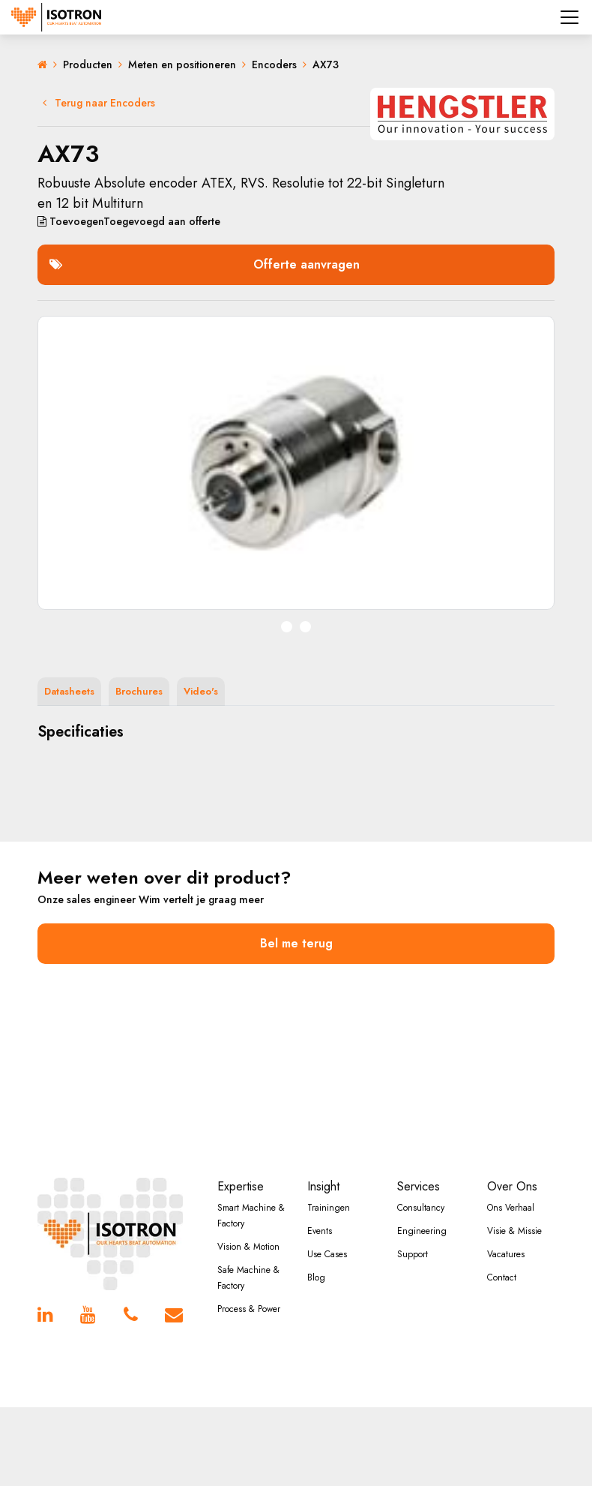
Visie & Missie (514, 1231)
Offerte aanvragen (204, 264)
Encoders (274, 64)
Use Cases (327, 1254)
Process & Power (248, 1309)
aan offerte (128, 221)
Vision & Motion (248, 1246)
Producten (87, 64)
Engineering (422, 1231)
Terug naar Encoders (99, 102)
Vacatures (506, 1254)
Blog (316, 1277)
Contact (501, 1277)
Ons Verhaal (510, 1207)
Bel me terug (296, 943)
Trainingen (328, 1207)
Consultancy (420, 1207)
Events (319, 1231)
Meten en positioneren (182, 64)
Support (412, 1254)
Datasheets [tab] (69, 691)
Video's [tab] (201, 691)
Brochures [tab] (139, 691)
